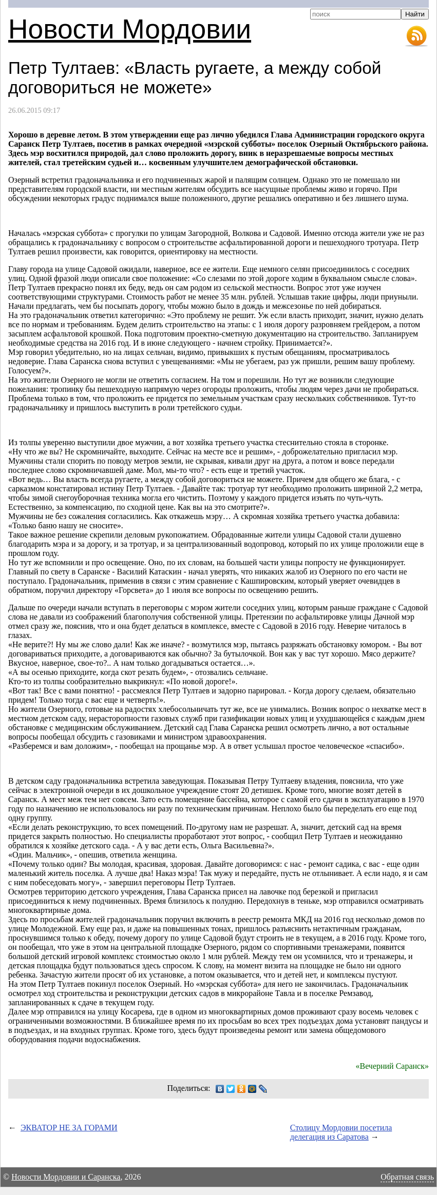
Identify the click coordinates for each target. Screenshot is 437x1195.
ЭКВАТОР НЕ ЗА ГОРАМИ (69, 1127)
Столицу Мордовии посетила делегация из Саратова (341, 1132)
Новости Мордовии (129, 29)
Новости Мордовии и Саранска (65, 1176)
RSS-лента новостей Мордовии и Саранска (416, 36)
